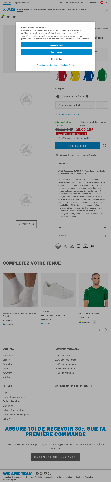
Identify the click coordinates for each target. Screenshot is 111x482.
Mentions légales (67, 65)
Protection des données (47, 65)
